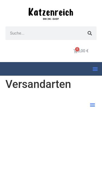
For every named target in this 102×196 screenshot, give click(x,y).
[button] (95, 69)
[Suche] (90, 33)
